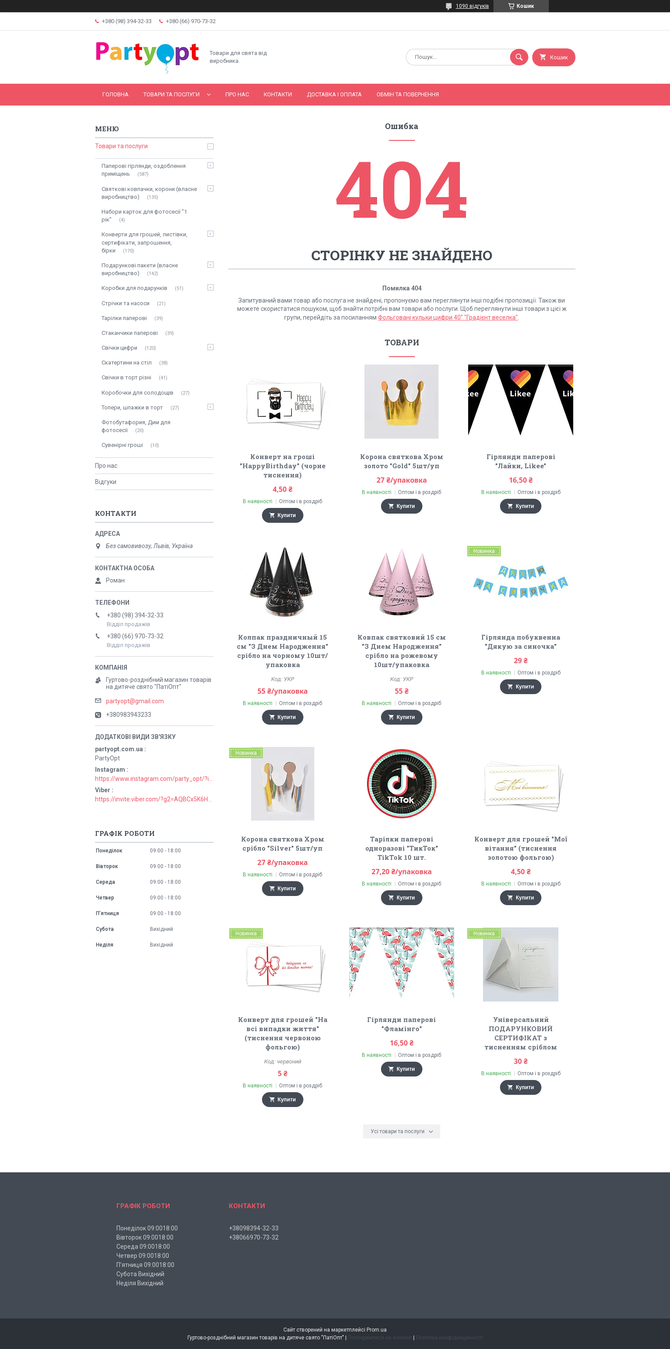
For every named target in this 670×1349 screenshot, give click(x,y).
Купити (287, 515)
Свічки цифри (119, 347)
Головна (115, 94)
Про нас (237, 94)
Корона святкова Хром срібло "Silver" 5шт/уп (282, 843)
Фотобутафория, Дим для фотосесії (136, 426)
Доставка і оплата (334, 94)
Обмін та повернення (408, 94)
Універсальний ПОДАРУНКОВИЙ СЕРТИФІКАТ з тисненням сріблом (520, 1033)
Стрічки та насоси (126, 303)
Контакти (278, 94)
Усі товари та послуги (398, 1131)
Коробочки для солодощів (137, 392)
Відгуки (105, 481)
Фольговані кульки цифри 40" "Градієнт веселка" (448, 317)
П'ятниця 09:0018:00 (145, 1264)
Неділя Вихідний (139, 1283)
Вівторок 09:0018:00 (144, 1237)
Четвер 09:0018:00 (142, 1255)
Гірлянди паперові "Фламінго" (401, 1024)
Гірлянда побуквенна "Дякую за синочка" (520, 642)
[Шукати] (519, 57)
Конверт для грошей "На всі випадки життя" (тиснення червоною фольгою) (282, 1033)
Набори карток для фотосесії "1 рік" (144, 215)
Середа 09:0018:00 (143, 1246)
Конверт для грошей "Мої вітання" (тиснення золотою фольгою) (520, 848)
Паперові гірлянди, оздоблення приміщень (144, 170)
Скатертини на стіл (127, 362)
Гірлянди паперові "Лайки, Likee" (520, 461)
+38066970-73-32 (254, 1237)
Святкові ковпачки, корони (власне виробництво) (149, 193)
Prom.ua (377, 1330)
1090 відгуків (472, 6)
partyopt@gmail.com (135, 701)
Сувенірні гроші (122, 445)
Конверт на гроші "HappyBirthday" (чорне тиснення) (283, 465)
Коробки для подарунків (134, 288)
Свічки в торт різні (126, 377)
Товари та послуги (171, 94)
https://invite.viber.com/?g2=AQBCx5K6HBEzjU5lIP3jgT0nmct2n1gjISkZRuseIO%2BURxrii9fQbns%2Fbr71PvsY (154, 799)
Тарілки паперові (124, 318)
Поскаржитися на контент (380, 1338)
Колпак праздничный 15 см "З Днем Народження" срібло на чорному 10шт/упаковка (282, 651)
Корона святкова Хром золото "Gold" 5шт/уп (401, 461)
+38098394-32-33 (254, 1228)
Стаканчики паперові (130, 333)
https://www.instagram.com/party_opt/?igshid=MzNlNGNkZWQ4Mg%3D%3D (154, 778)
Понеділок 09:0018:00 (147, 1228)
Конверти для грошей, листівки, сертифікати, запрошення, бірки (144, 242)
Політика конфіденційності (449, 1338)
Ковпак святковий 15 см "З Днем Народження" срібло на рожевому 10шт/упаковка (401, 651)
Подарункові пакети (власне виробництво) (140, 269)
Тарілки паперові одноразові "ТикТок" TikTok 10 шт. (401, 848)
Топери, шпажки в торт (132, 407)
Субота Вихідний (140, 1274)
